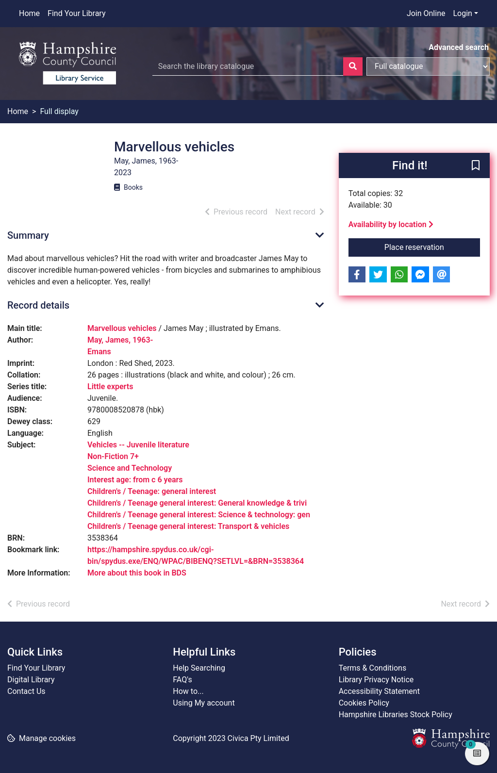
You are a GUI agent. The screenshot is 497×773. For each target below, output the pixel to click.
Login (462, 13)
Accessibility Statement (379, 691)
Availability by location (390, 224)
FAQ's (182, 679)
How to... (188, 691)
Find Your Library (76, 13)
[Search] (353, 66)
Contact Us (26, 691)
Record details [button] (38, 305)
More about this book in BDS (136, 572)
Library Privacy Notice (376, 679)
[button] (475, 166)
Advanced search (459, 47)
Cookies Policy (364, 702)
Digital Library (31, 679)
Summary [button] (28, 235)
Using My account (203, 702)
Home (29, 13)
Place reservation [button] (432, 246)
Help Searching (199, 668)
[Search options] (428, 66)
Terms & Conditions (373, 668)
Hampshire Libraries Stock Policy (395, 714)
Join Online (426, 13)
